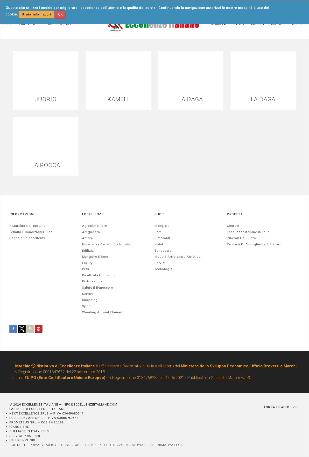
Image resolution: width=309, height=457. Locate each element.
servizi (87, 294)
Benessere (162, 250)
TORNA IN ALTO (280, 407)
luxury (87, 263)
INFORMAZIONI (22, 214)
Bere (158, 232)
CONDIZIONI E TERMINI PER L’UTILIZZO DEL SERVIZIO (104, 445)
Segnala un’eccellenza (27, 238)
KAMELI (118, 99)
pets (85, 269)
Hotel (158, 244)
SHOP (159, 214)
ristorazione (92, 281)
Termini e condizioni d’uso (31, 232)
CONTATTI (17, 445)
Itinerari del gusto (241, 238)
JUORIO (46, 99)
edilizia (88, 250)
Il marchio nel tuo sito (27, 226)
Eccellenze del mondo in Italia (106, 244)
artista (87, 238)
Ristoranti (162, 238)
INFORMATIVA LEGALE (169, 445)
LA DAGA (190, 99)
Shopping (90, 300)
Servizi (159, 263)
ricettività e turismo (98, 275)
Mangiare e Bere (95, 256)
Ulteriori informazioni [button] (36, 14)
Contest (233, 226)
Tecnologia (163, 269)
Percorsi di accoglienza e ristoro (254, 244)
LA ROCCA (45, 165)
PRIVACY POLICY (43, 445)
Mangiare (161, 226)
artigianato (91, 232)
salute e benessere (97, 287)
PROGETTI (235, 214)
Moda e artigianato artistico (177, 256)
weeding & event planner (102, 312)
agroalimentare (94, 226)
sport (86, 306)
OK (60, 14)
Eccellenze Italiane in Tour (248, 232)
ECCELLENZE (92, 214)
